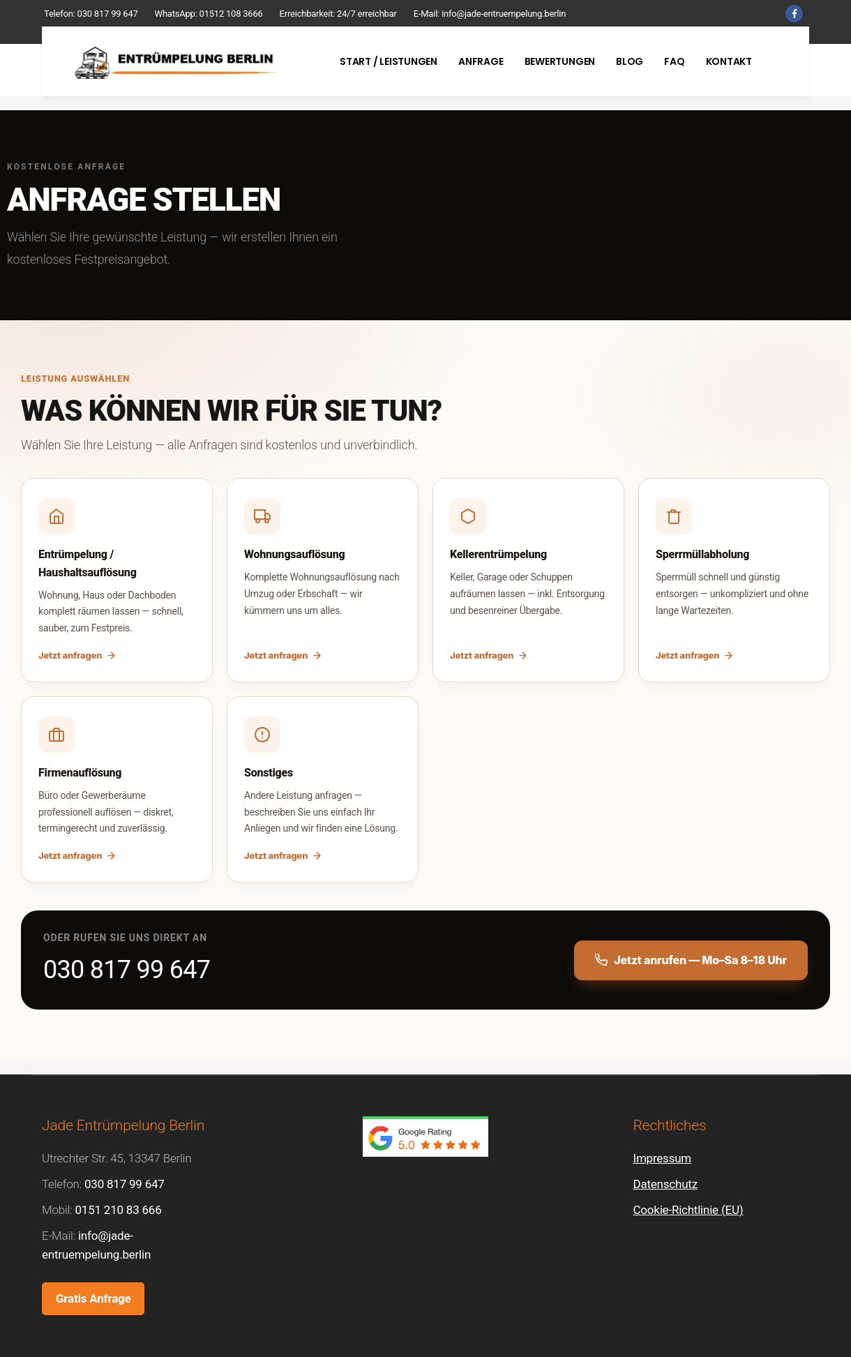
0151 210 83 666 (118, 1210)
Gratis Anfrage (93, 1298)
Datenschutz (665, 1184)
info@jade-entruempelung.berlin (504, 13)
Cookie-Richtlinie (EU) (688, 1210)
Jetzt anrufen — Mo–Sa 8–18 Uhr (691, 960)
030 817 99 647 (107, 13)
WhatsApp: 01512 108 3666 (209, 13)
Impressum (662, 1158)
